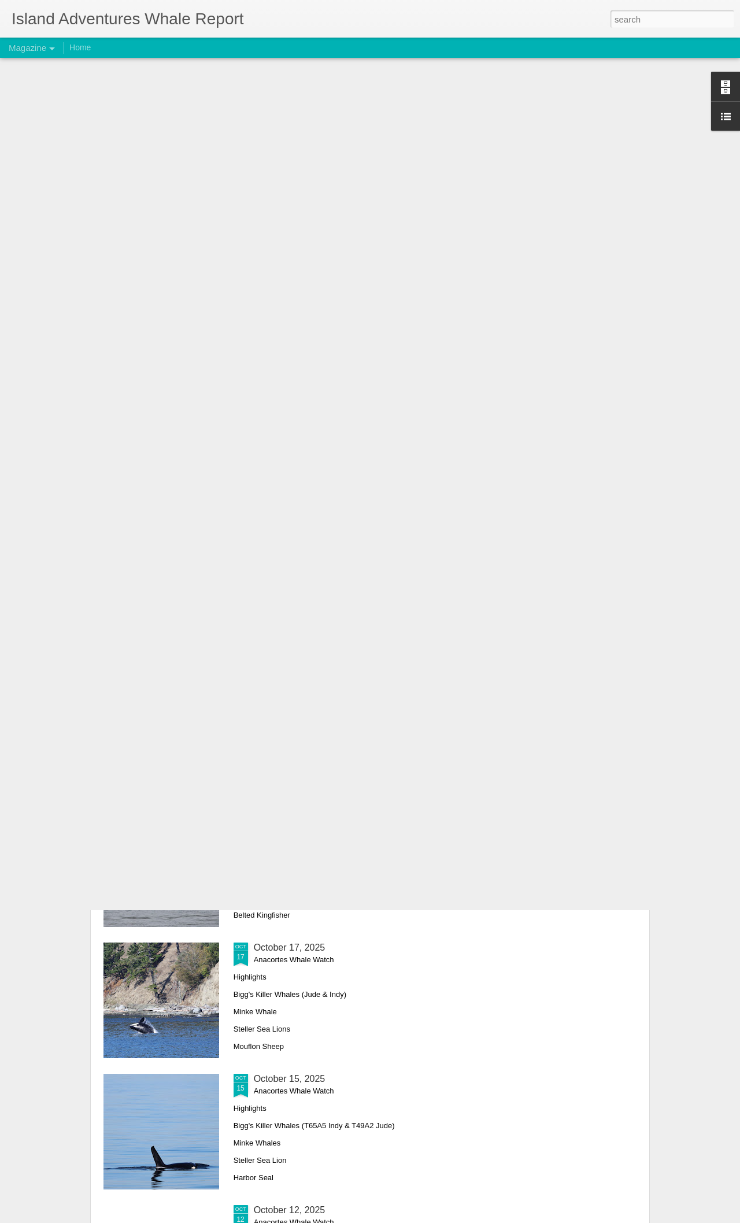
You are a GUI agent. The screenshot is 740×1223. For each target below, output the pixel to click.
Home (80, 47)
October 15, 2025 (289, 1079)
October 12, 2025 (289, 1210)
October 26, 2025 (289, 685)
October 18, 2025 (289, 816)
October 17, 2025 (289, 947)
